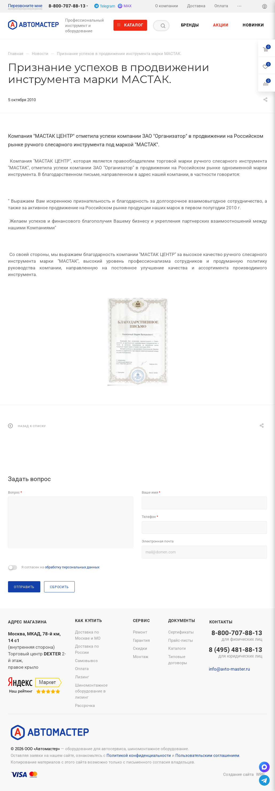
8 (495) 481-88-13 (235, 653)
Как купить (88, 620)
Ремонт (140, 632)
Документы (181, 620)
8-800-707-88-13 (67, 6)
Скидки (140, 648)
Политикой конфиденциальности (139, 755)
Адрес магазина (27, 622)
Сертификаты (181, 632)
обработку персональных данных (72, 567)
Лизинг (82, 677)
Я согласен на (60, 567)
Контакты (221, 622)
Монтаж (140, 656)
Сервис (141, 620)
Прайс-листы (180, 640)
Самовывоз (86, 660)
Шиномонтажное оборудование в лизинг (91, 691)
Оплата (82, 668)
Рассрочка (85, 705)
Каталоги (177, 648)
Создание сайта (238, 774)
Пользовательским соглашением (207, 755)
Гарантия (141, 640)
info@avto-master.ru (229, 669)
